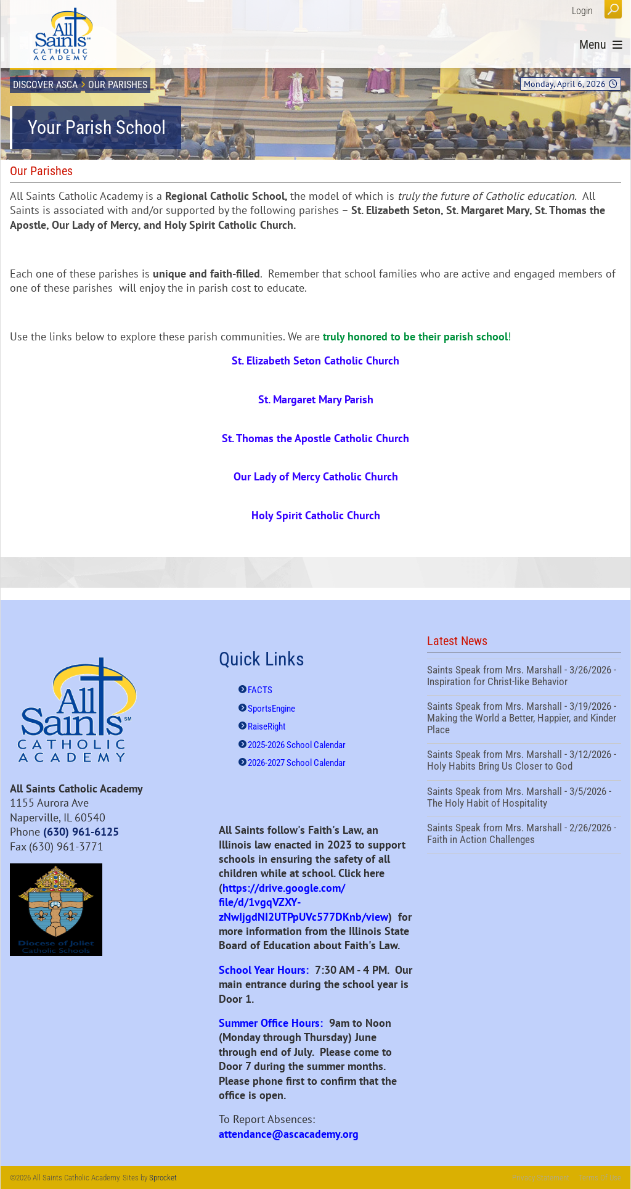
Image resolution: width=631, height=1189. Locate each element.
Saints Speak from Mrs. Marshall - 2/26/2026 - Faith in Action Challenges (524, 835)
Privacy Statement (540, 1178)
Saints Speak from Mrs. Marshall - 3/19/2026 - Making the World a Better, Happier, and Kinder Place (524, 719)
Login (582, 11)
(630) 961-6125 (81, 832)
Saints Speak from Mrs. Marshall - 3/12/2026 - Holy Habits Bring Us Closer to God (524, 762)
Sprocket (163, 1177)
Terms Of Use (600, 1178)
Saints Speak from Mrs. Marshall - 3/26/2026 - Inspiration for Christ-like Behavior (524, 677)
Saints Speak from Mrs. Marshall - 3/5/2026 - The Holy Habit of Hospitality (524, 799)
